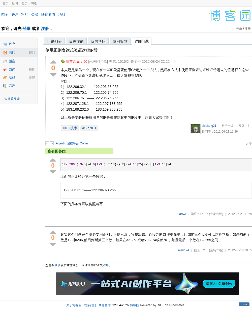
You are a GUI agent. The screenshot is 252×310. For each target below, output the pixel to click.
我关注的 (76, 41)
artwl (182, 214)
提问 (32, 52)
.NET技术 (69, 128)
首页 (6, 3)
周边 (34, 3)
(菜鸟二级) (216, 250)
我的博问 (98, 41)
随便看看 (48, 14)
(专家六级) (216, 214)
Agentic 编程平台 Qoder (72, 143)
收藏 (12, 77)
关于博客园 (73, 305)
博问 (12, 52)
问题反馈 (14, 99)
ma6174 (183, 250)
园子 (4, 14)
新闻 (15, 3)
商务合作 (105, 305)
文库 (12, 85)
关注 (14, 14)
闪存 (12, 44)
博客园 (134, 305)
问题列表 (54, 41)
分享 (249, 143)
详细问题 (142, 41)
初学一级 (228, 126)
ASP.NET (89, 128)
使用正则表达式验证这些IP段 (71, 50)
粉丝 (24, 14)
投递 (32, 69)
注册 (45, 28)
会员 (24, 3)
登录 (26, 28)
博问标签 (120, 41)
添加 (32, 77)
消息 (61, 14)
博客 (12, 61)
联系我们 (90, 305)
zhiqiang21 (209, 126)
